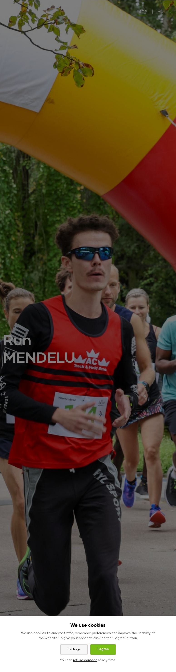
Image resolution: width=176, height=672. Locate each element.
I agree (103, 649)
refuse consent (85, 660)
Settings (74, 649)
